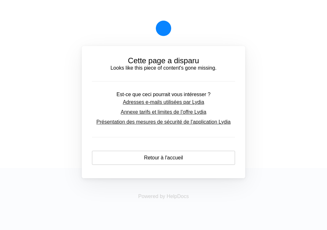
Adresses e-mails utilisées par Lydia (163, 102)
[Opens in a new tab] (163, 196)
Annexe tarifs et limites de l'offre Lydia (163, 112)
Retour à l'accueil (163, 157)
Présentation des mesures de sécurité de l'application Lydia (163, 122)
